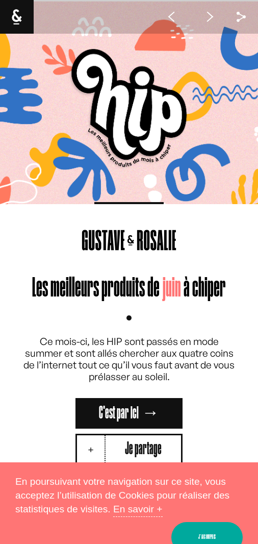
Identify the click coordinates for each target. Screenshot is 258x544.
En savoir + (138, 509)
